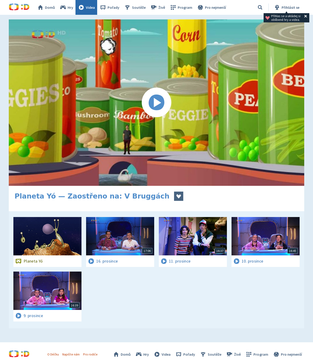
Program (181, 7)
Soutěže (135, 7)
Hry (66, 7)
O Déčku (53, 354)
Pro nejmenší (211, 7)
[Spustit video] (156, 102)
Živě (157, 7)
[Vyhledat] (260, 7)
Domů (46, 7)
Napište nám (70, 354)
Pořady (109, 7)
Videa (86, 7)
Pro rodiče (90, 354)
